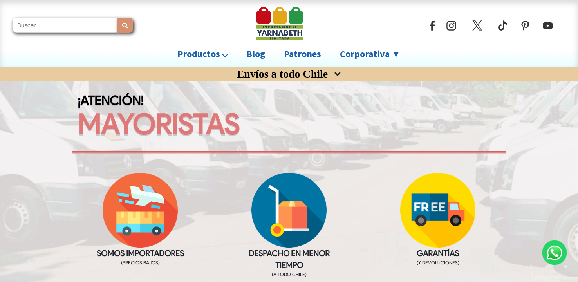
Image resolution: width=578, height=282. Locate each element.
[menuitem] (255, 54)
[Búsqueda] (125, 25)
